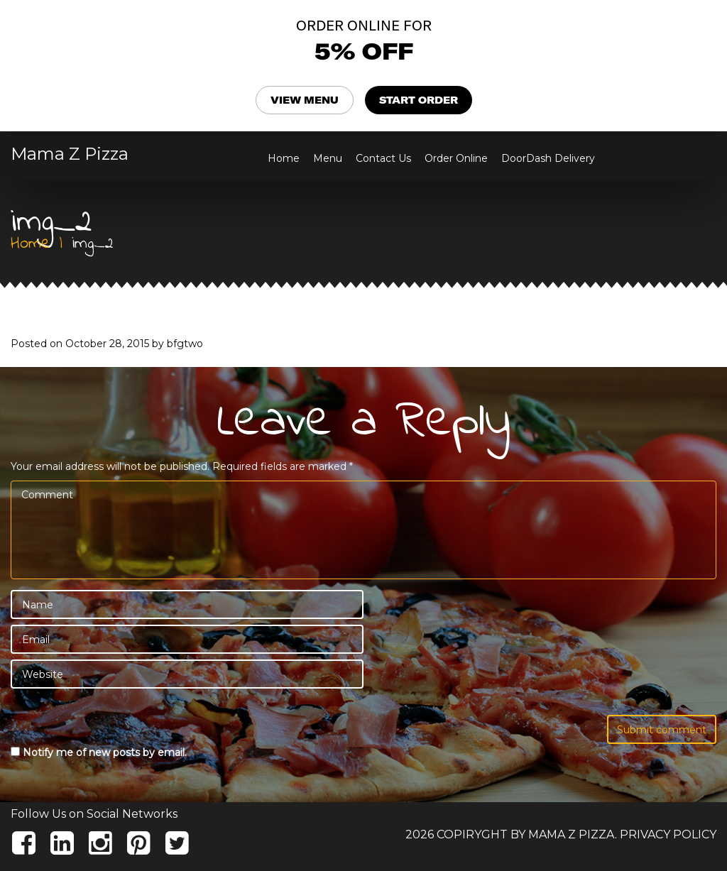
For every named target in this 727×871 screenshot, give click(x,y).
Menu (327, 158)
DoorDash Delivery (548, 158)
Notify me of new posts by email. (105, 752)
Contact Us (383, 158)
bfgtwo (185, 343)
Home (284, 158)
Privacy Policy (668, 834)
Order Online (456, 158)
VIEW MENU (304, 100)
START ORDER (418, 100)
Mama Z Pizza (70, 154)
